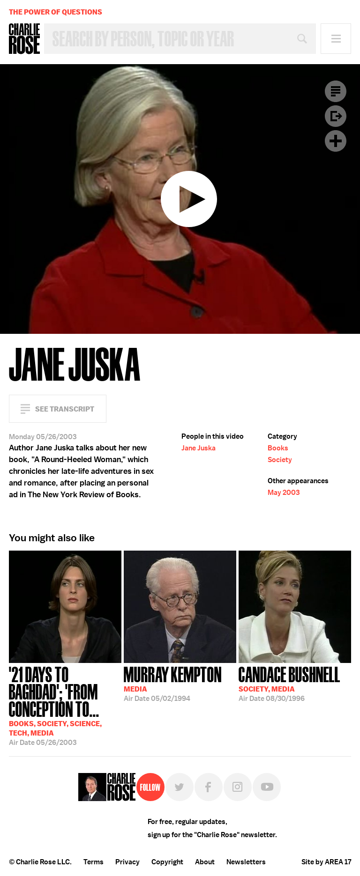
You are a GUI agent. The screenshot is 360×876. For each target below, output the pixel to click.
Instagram (238, 787)
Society (280, 459)
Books (278, 448)
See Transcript (64, 409)
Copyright (167, 862)
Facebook (209, 787)
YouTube (267, 787)
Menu (336, 38)
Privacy (127, 862)
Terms (93, 862)
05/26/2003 (65, 705)
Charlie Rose (24, 38)
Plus (335, 141)
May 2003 (284, 492)
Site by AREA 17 (326, 862)
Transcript (335, 91)
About (205, 862)
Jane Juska (198, 448)
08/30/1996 (289, 683)
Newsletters (246, 862)
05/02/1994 (173, 683)
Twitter (179, 787)
